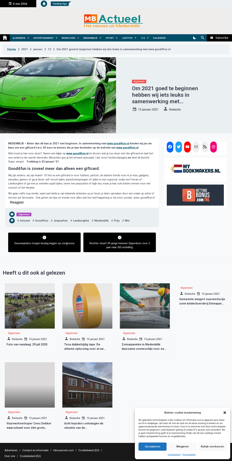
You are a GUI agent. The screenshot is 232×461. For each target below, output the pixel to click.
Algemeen (19, 37)
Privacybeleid (189, 454)
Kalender (159, 37)
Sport (110, 37)
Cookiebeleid (174, 454)
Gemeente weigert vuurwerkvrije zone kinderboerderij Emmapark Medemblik (202, 303)
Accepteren (152, 446)
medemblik (101, 220)
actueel (25, 220)
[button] (225, 412)
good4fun (41, 220)
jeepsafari (60, 220)
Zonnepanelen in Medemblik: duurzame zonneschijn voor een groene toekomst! (144, 349)
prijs (117, 220)
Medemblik (90, 37)
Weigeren (182, 446)
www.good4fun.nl (118, 143)
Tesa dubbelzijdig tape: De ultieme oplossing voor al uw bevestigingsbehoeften (83, 349)
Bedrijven (68, 37)
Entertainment (44, 37)
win (127, 220)
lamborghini (81, 220)
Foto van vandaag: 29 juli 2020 (27, 344)
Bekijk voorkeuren (212, 446)
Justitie (127, 37)
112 (143, 37)
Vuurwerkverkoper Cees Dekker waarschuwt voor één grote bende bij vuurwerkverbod (29, 428)
